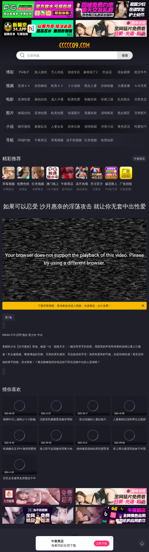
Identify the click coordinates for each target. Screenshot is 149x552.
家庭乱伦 (41, 126)
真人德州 (41, 72)
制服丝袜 (90, 99)
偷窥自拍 (24, 113)
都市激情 (24, 126)
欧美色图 (57, 113)
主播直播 (124, 86)
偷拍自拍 (41, 99)
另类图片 (140, 113)
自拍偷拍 (41, 86)
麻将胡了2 (90, 72)
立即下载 (101, 543)
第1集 (8, 317)
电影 (10, 99)
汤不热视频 (74, 140)
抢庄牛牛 (140, 72)
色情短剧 (107, 140)
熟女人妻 (90, 86)
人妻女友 (57, 126)
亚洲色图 (41, 113)
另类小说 (107, 126)
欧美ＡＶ (57, 86)
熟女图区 (124, 113)
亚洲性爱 (24, 99)
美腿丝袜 (90, 113)
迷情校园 (90, 126)
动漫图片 (74, 113)
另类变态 (140, 99)
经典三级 (107, 99)
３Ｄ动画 (74, 86)
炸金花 (107, 72)
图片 (10, 112)
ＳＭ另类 (140, 86)
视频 (10, 85)
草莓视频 (57, 140)
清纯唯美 (107, 113)
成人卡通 (57, 99)
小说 (10, 126)
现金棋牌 (124, 72)
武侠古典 (74, 126)
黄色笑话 (124, 126)
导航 (10, 140)
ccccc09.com (74, 45)
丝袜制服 (107, 86)
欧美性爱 (74, 99)
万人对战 (57, 72)
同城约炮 (24, 140)
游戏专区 (74, 72)
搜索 (125, 55)
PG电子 (24, 72)
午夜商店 (41, 140)
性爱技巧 (140, 126)
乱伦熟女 (124, 99)
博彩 (10, 72)
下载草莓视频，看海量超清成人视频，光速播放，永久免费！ (91, 305)
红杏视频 (90, 140)
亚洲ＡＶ (24, 86)
